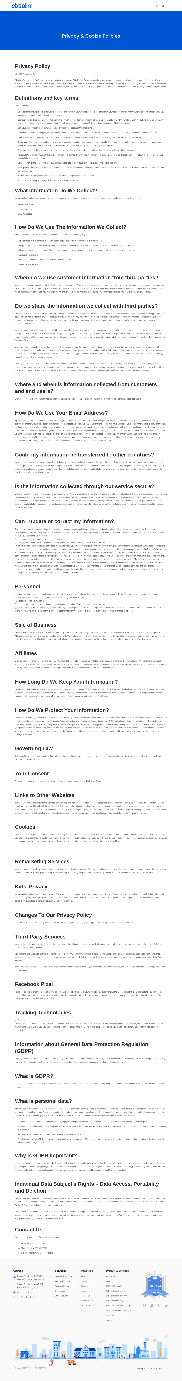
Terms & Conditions (158, 1368)
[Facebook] (144, 1305)
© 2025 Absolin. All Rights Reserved (30, 1368)
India (91, 128)
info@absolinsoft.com (36, 1243)
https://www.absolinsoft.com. (82, 175)
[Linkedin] (170, 5)
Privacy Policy (143, 1368)
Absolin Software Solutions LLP (99, 120)
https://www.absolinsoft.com (41, 1253)
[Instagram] (164, 5)
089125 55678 (41, 1248)
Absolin (35, 128)
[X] (158, 1305)
